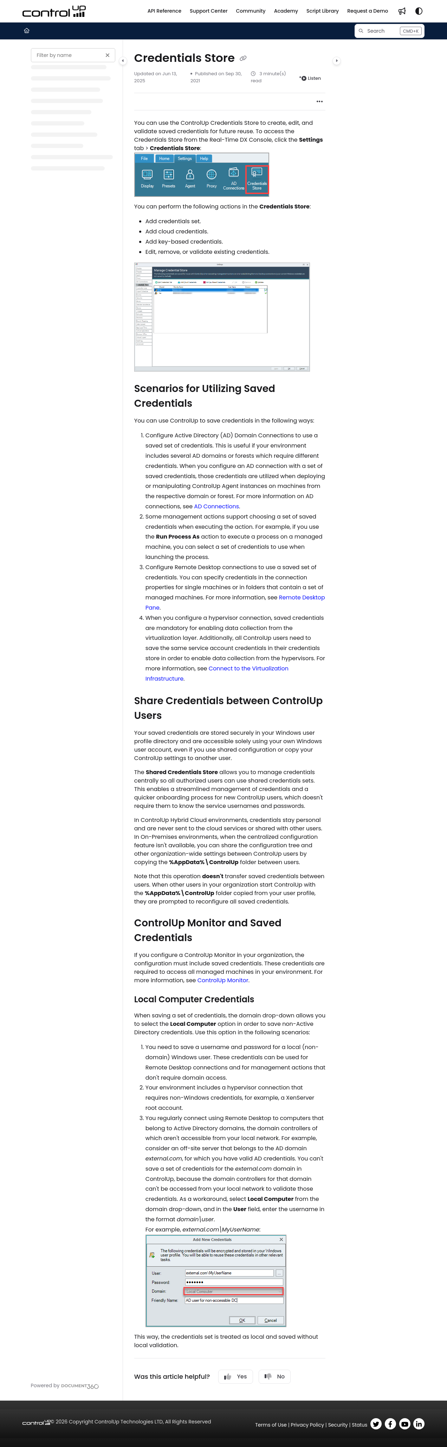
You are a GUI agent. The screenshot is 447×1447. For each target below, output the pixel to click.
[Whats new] (402, 11)
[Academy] (286, 11)
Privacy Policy (307, 1424)
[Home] (27, 31)
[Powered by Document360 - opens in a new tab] (65, 1385)
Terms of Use (271, 1424)
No (275, 1376)
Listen (311, 78)
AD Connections (216, 506)
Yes (235, 1376)
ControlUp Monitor (222, 980)
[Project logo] (54, 11)
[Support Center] (208, 11)
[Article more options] (319, 101)
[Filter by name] (73, 55)
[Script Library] (322, 11)
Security (338, 1424)
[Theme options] (419, 11)
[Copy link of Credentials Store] (243, 58)
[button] (390, 31)
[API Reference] (164, 11)
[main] (230, 720)
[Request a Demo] (367, 11)
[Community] (251, 11)
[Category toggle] (123, 61)
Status (359, 1424)
